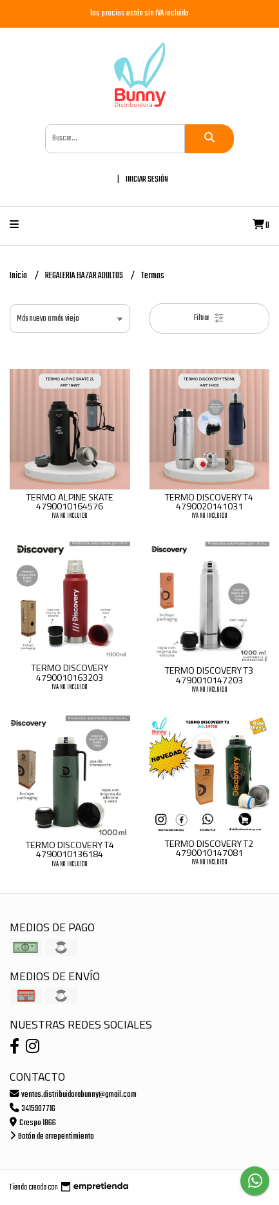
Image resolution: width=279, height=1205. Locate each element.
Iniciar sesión (147, 179)
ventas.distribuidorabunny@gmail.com (73, 1094)
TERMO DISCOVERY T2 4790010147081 (209, 848)
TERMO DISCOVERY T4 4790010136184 (70, 849)
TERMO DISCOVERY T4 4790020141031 (209, 501)
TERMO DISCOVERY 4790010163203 (70, 672)
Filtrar (209, 318)
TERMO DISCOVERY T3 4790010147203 (209, 675)
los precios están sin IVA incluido (139, 13)
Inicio (19, 276)
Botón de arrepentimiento (52, 1136)
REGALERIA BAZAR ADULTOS (84, 276)
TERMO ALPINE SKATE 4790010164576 (69, 501)
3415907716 (32, 1108)
